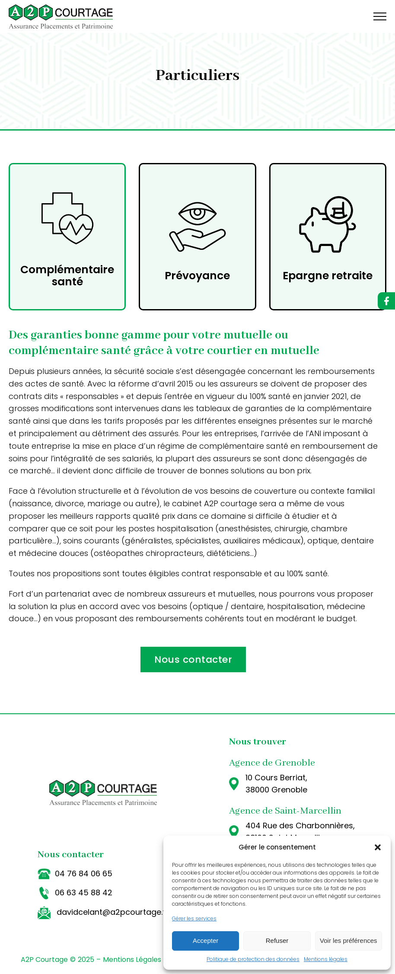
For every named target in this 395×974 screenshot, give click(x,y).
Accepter (205, 940)
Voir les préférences (348, 940)
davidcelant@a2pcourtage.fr (113, 912)
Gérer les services (194, 918)
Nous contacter (193, 659)
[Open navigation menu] (380, 16)
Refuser (277, 940)
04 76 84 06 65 (83, 873)
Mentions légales (325, 959)
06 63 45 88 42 (83, 892)
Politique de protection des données (253, 959)
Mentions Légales (132, 959)
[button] (377, 847)
